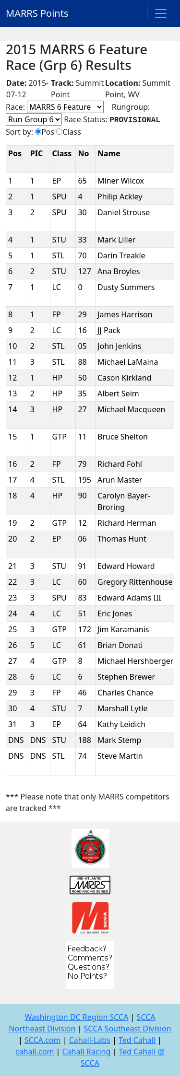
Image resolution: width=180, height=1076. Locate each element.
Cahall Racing (86, 1051)
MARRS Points (37, 13)
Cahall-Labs (89, 1040)
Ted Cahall (137, 1040)
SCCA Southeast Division (127, 1028)
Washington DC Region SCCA (76, 1017)
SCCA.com (42, 1040)
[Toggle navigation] (160, 13)
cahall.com (34, 1051)
